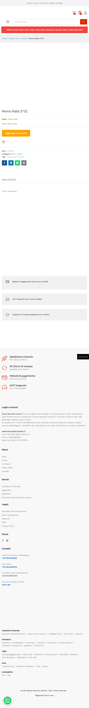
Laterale (41, 643)
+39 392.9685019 (9, 567)
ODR (4, 522)
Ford (21, 30)
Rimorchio (39, 646)
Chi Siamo (43, 3)
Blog (52, 3)
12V (3, 675)
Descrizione (9, 179)
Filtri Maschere (8, 657)
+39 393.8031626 (9, 558)
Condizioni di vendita (11, 486)
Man (33, 30)
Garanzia (6, 519)
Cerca (83, 22)
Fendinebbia (18, 643)
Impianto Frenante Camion (14, 634)
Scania (58, 30)
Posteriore (30, 643)
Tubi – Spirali (42, 666)
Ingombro (28, 646)
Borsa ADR (27, 654)
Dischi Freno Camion (37, 634)
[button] (7, 700)
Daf (16, 30)
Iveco (27, 30)
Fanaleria (6, 643)
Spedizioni (6, 494)
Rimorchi (79, 30)
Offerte (9, 30)
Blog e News (7, 468)
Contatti (59, 3)
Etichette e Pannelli (68, 654)
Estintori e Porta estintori (46, 654)
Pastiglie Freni (55, 634)
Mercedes (41, 30)
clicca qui (6, 585)
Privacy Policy (8, 526)
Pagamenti (6, 490)
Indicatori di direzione (11, 646)
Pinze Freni (68, 634)
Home (29, 3)
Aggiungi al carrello (16, 133)
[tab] (10, 180)
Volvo (65, 30)
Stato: (4, 119)
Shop (35, 3)
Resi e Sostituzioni (10, 515)
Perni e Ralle (16, 154)
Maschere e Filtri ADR (27, 657)
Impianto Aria (8, 666)
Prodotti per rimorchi (15, 157)
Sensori (79, 634)
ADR (71, 30)
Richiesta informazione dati (14, 511)
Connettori (51, 643)
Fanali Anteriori (65, 643)
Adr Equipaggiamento (11, 654)
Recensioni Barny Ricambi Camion (17, 497)
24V (9, 675)
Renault (50, 30)
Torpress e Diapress (25, 666)
